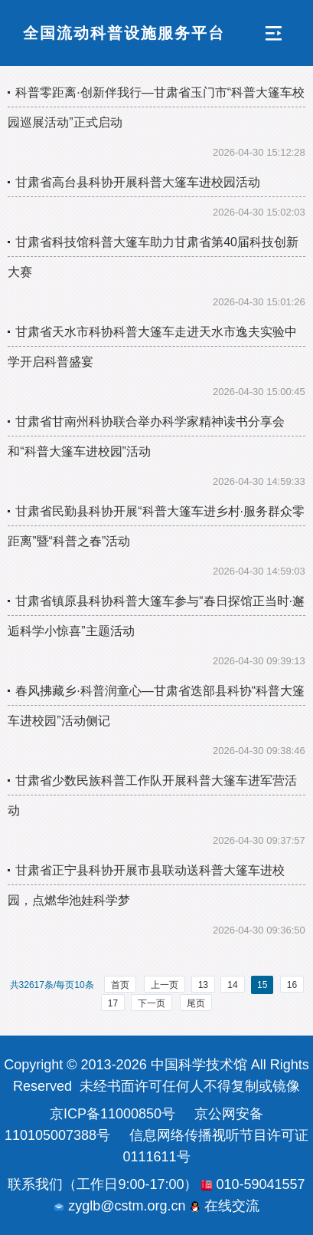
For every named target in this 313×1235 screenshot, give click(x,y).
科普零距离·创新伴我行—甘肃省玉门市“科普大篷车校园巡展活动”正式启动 (156, 107)
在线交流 (224, 1206)
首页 (120, 985)
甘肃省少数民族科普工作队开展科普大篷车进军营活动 (152, 795)
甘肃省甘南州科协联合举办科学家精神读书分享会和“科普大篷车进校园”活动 (146, 436)
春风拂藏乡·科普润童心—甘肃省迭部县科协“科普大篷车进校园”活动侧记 (156, 705)
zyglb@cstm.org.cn (119, 1206)
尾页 (196, 1003)
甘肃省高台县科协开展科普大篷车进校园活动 (137, 182)
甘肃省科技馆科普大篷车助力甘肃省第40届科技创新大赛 (153, 256)
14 (232, 985)
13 (203, 985)
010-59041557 (253, 1184)
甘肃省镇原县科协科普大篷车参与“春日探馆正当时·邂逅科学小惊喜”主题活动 (156, 615)
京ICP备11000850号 (112, 1113)
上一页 (164, 985)
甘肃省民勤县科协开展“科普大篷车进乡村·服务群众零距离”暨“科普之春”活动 (156, 526)
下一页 (151, 1003)
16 (292, 985)
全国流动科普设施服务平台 (124, 33)
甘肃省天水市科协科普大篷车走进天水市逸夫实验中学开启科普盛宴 (152, 346)
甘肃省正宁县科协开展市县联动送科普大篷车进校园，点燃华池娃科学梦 (146, 885)
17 (113, 1003)
